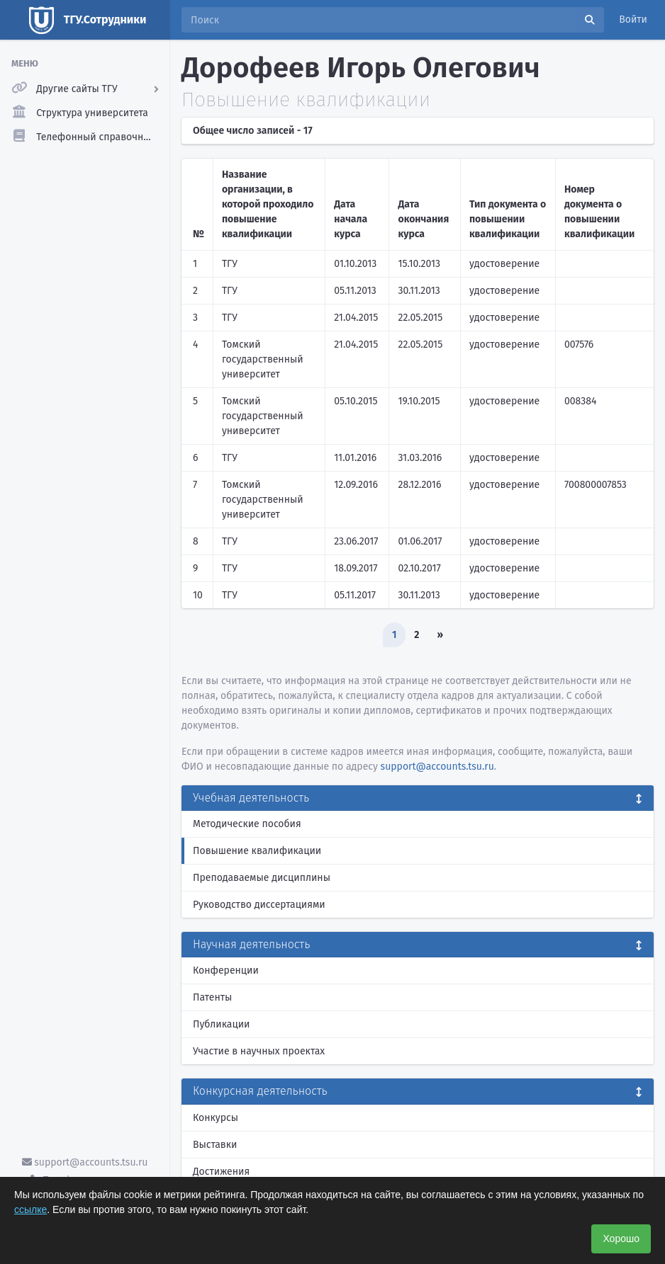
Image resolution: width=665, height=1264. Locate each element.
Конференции (226, 970)
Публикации (221, 1024)
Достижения (221, 1172)
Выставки (215, 1145)
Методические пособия (247, 824)
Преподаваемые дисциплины (261, 878)
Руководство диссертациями (259, 905)
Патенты (212, 997)
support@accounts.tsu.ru (85, 1162)
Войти (633, 19)
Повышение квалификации (257, 851)
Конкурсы (215, 1118)
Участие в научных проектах (259, 1051)
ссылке (30, 1209)
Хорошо (621, 1238)
